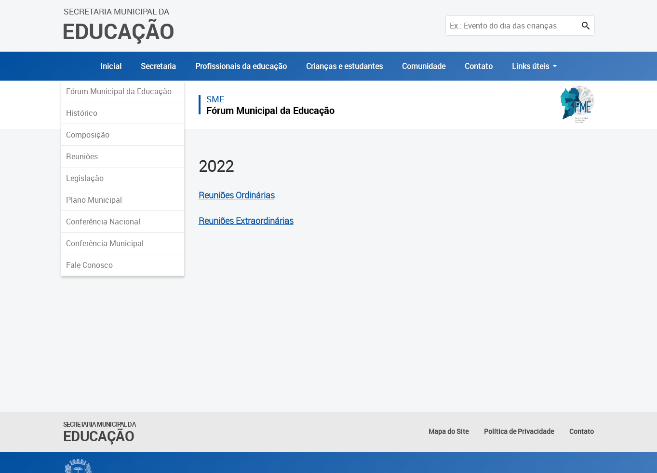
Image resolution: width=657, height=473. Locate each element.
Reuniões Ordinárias (237, 195)
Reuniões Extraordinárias (246, 220)
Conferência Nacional (103, 221)
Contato (479, 66)
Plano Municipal (94, 200)
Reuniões (82, 156)
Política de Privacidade (519, 431)
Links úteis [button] (531, 66)
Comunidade (423, 66)
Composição (87, 134)
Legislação (85, 178)
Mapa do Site (449, 431)
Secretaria (158, 66)
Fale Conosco (89, 265)
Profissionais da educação (241, 66)
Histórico (81, 113)
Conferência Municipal (105, 243)
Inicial (110, 66)
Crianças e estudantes (344, 66)
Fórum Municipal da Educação (119, 91)
